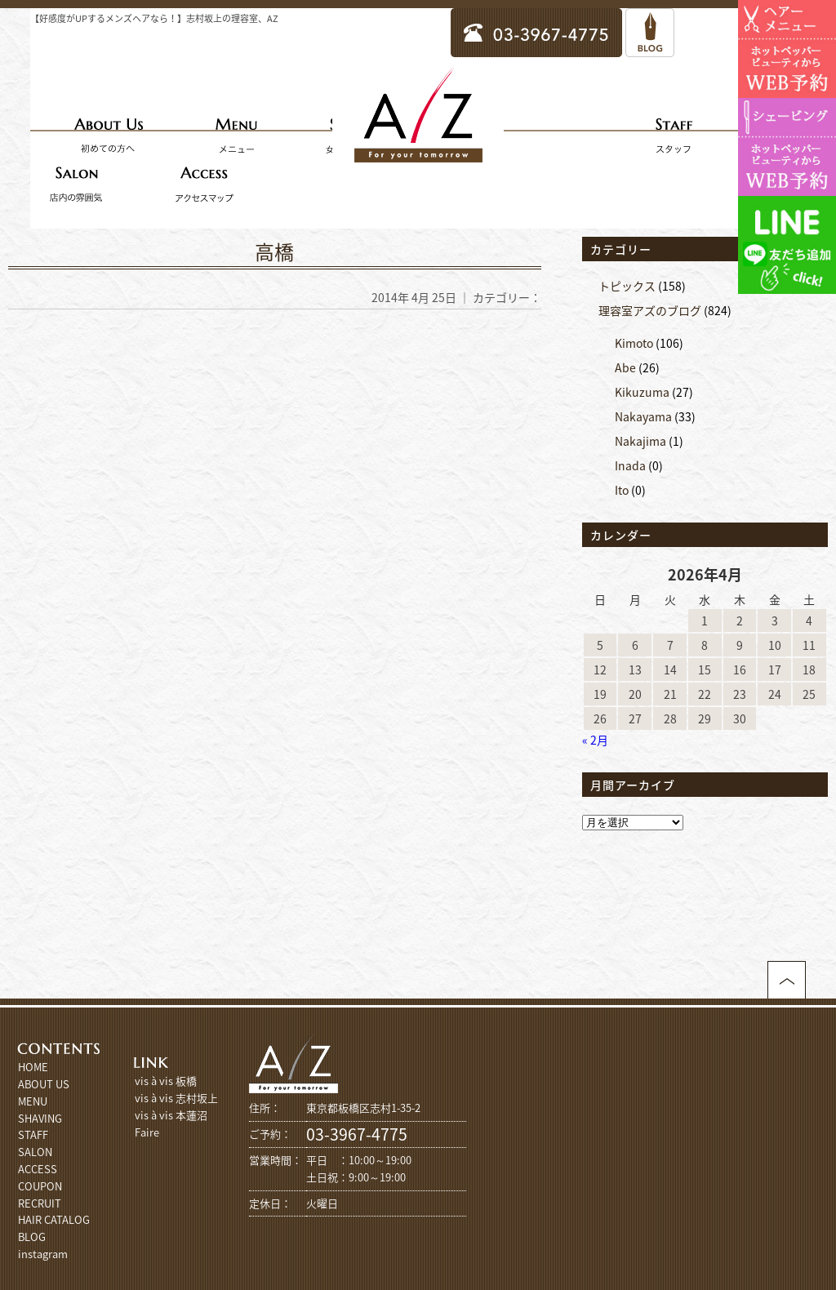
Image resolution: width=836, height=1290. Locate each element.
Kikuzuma (642, 392)
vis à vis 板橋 (166, 1080)
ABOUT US (43, 1084)
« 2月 (595, 740)
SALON (35, 1151)
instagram (43, 1253)
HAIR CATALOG (54, 1219)
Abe (625, 367)
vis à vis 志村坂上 (176, 1097)
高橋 (274, 251)
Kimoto (634, 343)
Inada (630, 465)
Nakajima (640, 441)
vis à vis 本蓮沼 (171, 1115)
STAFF (33, 1134)
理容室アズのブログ (649, 310)
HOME (33, 1066)
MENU (32, 1101)
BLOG (32, 1236)
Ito (622, 490)
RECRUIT (39, 1203)
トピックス (627, 286)
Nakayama (643, 416)
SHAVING (40, 1118)
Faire (147, 1132)
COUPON (40, 1186)
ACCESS (37, 1169)
